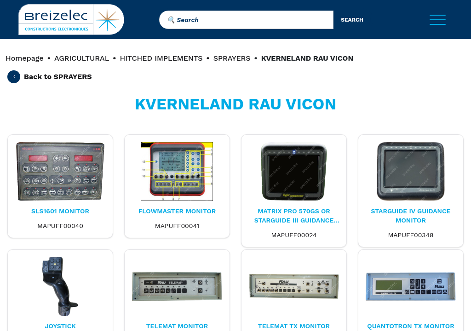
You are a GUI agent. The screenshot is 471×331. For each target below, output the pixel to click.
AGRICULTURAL (81, 58)
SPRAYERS (232, 58)
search (352, 20)
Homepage (25, 58)
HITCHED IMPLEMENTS (161, 58)
